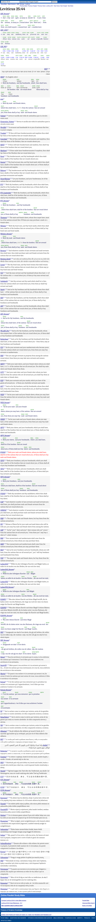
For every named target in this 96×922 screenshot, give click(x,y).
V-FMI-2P (35, 57)
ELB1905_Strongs (6, 616)
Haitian (3, 815)
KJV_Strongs (4, 201)
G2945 (20, 20)
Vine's (93, 918)
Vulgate (3, 116)
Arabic (45, 745)
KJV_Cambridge (5, 193)
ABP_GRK (4, 30)
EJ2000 (2, 494)
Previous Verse (42, 6)
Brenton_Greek (5, 259)
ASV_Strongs (4, 314)
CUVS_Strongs (5, 790)
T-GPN (46, 51)
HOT (45, 69)
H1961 (37, 79)
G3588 (2, 20)
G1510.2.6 (36, 20)
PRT (28, 51)
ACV (1, 386)
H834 (32, 79)
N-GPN (2, 57)
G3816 (8, 16)
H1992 (33, 86)
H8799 (37, 652)
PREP (42, 51)
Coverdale (3, 139)
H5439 (22, 86)
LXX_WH (3, 47)
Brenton (3, 251)
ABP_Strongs (4, 14)
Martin (2, 674)
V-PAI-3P (21, 57)
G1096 (34, 16)
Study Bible (4, 4)
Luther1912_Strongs (7, 587)
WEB (2, 395)
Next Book (70, 6)
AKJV (2, 428)
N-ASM (42, 57)
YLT (1, 273)
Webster (3, 226)
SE (1, 711)
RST (1, 739)
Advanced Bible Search (88, 903)
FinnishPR (4, 809)
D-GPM (30, 57)
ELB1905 (3, 608)
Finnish (3, 804)
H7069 (38, 86)
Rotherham (4, 339)
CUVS (2, 787)
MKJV (2, 364)
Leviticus (27, 4)
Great (2, 156)
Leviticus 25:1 (49, 6)
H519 (18, 79)
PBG (1, 861)
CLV (1, 347)
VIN (1, 558)
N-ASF (2, 64)
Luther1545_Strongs (7, 569)
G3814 (16, 16)
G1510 (20, 55)
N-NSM (8, 51)
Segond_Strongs (5, 690)
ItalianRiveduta (5, 843)
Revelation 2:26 (39, 914)
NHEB (2, 419)
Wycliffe (3, 127)
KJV (1, 185)
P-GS (17, 57)
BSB (1, 538)
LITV (2, 372)
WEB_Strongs (5, 403)
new (1, 99)
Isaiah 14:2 (31, 914)
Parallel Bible (85, 900)
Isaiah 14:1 (25, 914)
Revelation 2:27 (47, 914)
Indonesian (4, 829)
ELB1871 (3, 599)
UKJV (2, 461)
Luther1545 (4, 564)
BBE (1, 356)
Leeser (2, 265)
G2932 (6, 25)
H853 (2, 86)
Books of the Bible (87, 905)
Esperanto (3, 798)
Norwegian (4, 877)
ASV (1, 306)
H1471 (8, 86)
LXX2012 (3, 510)
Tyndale (3, 133)
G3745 (21, 16)
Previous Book (23, 6)
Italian (2, 835)
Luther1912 (4, 582)
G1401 (19, 25)
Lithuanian (4, 857)
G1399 (33, 25)
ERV (1, 298)
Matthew (3, 151)
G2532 (4, 16)
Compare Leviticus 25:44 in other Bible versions (13, 900)
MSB (2, 544)
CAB (1, 502)
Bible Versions (12, 4)
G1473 (38, 16)
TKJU (2, 469)
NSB (1, 518)
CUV (1, 777)
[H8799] (6, 110)
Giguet (2, 657)
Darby (2, 290)
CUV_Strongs (4, 780)
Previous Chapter (32, 6)
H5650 (4, 79)
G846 (29, 55)
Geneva (2, 162)
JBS (1, 725)
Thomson (3, 218)
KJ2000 (2, 452)
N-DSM (12, 57)
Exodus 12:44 (5, 914)
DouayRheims (5, 179)
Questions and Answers (18, 918)
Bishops (3, 170)
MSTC (2, 145)
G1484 (6, 20)
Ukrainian (4, 889)
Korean (2, 852)
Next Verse (57, 6)
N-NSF (17, 51)
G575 (43, 16)
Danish (2, 771)
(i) (9, 13)
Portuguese (4, 869)
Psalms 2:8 (12, 914)
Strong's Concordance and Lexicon (40, 918)
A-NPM (24, 51)
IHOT (2, 77)
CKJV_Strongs (5, 477)
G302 (29, 16)
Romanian (4, 883)
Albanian (3, 731)
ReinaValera (4, 717)
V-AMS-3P (32, 51)
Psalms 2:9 (18, 914)
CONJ (4, 51)
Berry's (79, 918)
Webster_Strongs (6, 234)
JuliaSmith (4, 281)
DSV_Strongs (4, 640)
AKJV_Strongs (5, 436)
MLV (2, 550)
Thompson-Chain (70, 918)
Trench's (87, 918)
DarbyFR (3, 665)
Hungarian (4, 821)
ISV (1, 524)
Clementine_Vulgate (7, 122)
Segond (2, 682)
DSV (1, 632)
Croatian (3, 757)
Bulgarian (3, 751)
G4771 (38, 49)
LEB (1, 530)
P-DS (38, 51)
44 (1, 18)
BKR (2, 763)
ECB (1, 380)
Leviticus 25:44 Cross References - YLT (11, 903)
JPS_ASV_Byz (4, 331)
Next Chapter (63, 6)
